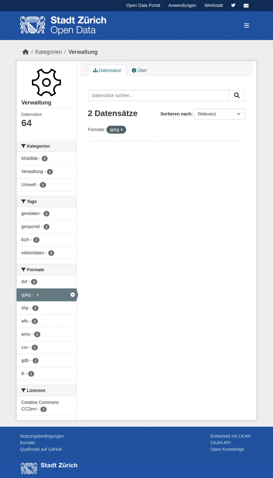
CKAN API (220, 442)
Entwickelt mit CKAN (230, 436)
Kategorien (48, 52)
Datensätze (107, 70)
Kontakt (27, 442)
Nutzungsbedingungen (42, 436)
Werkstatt (213, 5)
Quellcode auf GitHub (41, 449)
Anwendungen (182, 5)
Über (139, 70)
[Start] (26, 52)
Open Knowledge (227, 449)
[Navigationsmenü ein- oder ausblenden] (246, 25)
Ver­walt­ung (82, 52)
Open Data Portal (143, 5)
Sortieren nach (175, 113)
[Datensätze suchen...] (158, 95)
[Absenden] (237, 95)
